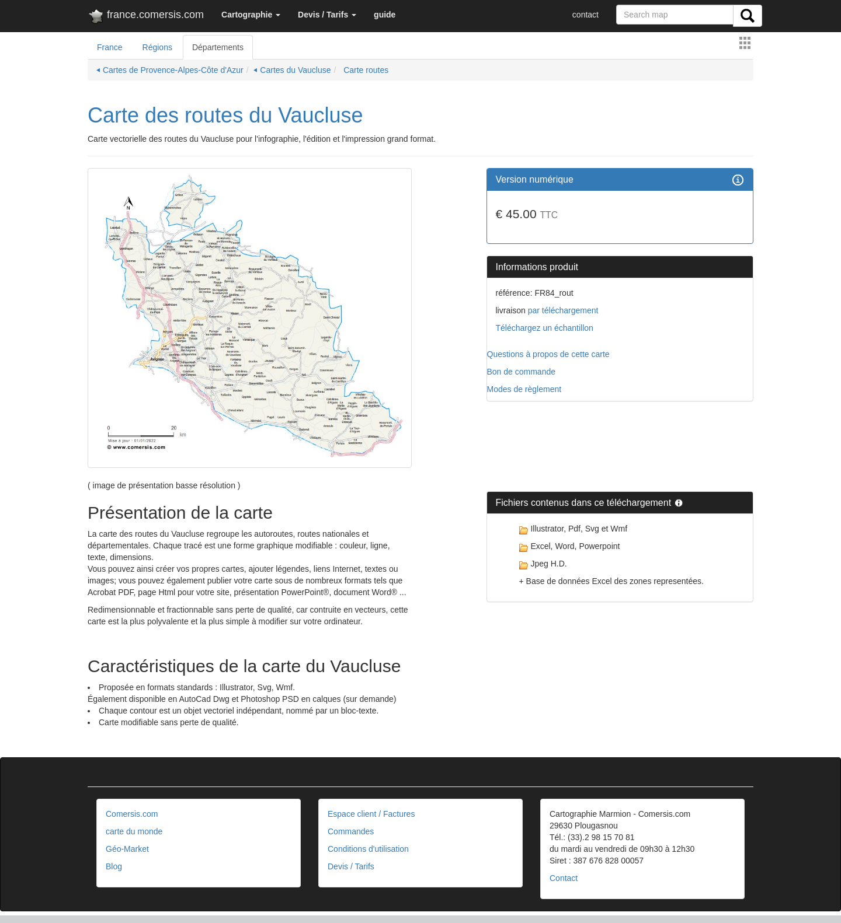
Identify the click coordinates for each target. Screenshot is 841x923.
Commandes (351, 831)
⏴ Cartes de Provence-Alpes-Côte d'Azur (170, 70)
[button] (251, 14)
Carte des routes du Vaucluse (225, 115)
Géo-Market (127, 849)
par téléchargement (562, 310)
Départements (218, 47)
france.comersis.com (146, 17)
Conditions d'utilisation (368, 849)
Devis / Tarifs (351, 866)
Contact (564, 878)
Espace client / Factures (371, 814)
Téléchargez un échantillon (544, 328)
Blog (114, 866)
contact (585, 14)
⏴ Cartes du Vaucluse (292, 70)
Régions (157, 47)
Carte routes (364, 70)
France (110, 47)
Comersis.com (132, 814)
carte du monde (134, 831)
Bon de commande (521, 371)
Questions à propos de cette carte (548, 354)
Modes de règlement (524, 389)
